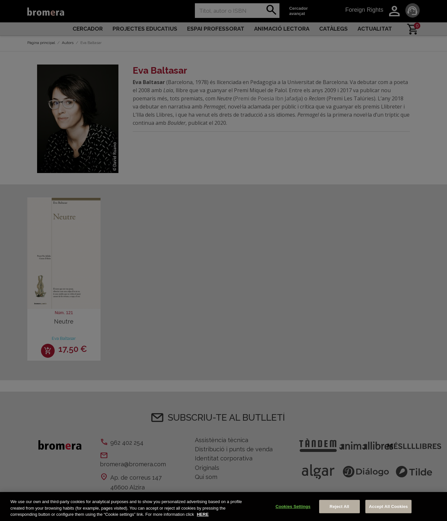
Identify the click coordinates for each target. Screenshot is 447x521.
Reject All (339, 506)
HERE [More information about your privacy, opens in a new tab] (203, 514)
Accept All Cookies (388, 506)
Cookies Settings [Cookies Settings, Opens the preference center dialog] (293, 506)
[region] (223, 506)
